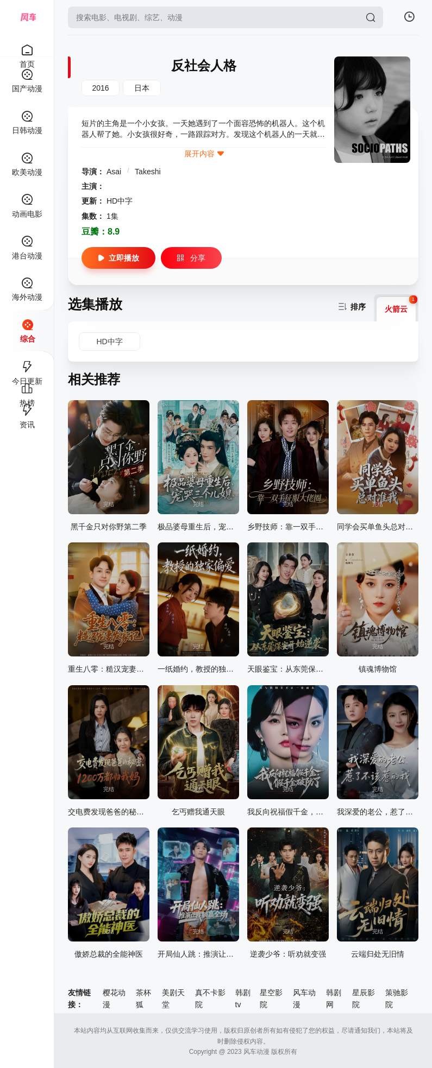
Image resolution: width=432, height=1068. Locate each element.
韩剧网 (333, 998)
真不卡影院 (210, 998)
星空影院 (271, 998)
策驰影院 (396, 998)
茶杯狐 (143, 998)
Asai (115, 171)
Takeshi (147, 171)
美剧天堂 (173, 998)
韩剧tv (243, 998)
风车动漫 (304, 998)
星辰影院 (363, 998)
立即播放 (118, 258)
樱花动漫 (114, 998)
